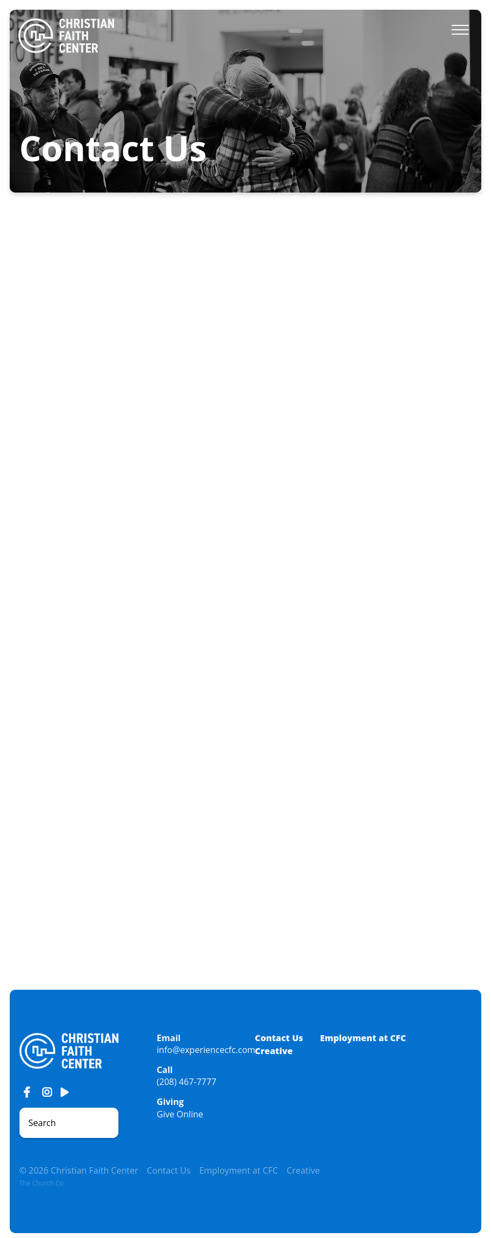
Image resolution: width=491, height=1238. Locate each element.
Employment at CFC (363, 1038)
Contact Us (279, 1038)
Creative (274, 1051)
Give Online (180, 1114)
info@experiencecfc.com (206, 1050)
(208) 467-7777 (186, 1082)
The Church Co (41, 1183)
